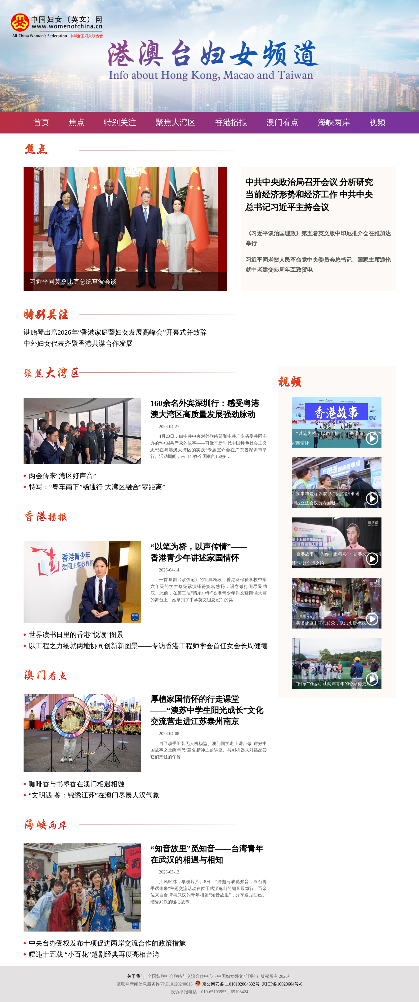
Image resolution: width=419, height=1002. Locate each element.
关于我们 (136, 976)
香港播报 (231, 122)
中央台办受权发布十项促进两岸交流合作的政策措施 (107, 943)
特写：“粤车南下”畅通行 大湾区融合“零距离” (97, 487)
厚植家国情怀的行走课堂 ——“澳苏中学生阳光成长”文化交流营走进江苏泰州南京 (206, 710)
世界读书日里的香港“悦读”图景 (76, 635)
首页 (41, 122)
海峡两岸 (334, 122)
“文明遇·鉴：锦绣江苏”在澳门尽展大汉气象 (94, 795)
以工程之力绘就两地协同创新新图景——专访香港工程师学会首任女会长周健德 (148, 646)
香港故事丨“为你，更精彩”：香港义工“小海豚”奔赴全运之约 (336, 559)
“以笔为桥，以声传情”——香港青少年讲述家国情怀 (336, 438)
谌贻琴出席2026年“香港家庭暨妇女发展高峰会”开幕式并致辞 (115, 332)
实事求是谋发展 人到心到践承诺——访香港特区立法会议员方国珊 (336, 498)
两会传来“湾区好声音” (62, 476)
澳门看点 (282, 122)
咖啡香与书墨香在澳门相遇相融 (76, 784)
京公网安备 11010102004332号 (231, 984)
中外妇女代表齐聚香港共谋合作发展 (78, 343)
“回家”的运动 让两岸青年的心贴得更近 (333, 683)
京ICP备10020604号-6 (282, 984)
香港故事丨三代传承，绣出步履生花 (331, 623)
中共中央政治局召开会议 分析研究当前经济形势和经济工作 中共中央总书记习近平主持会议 (309, 195)
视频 (377, 122)
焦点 (77, 122)
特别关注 (120, 122)
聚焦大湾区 (175, 122)
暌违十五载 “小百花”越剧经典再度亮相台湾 (94, 954)
